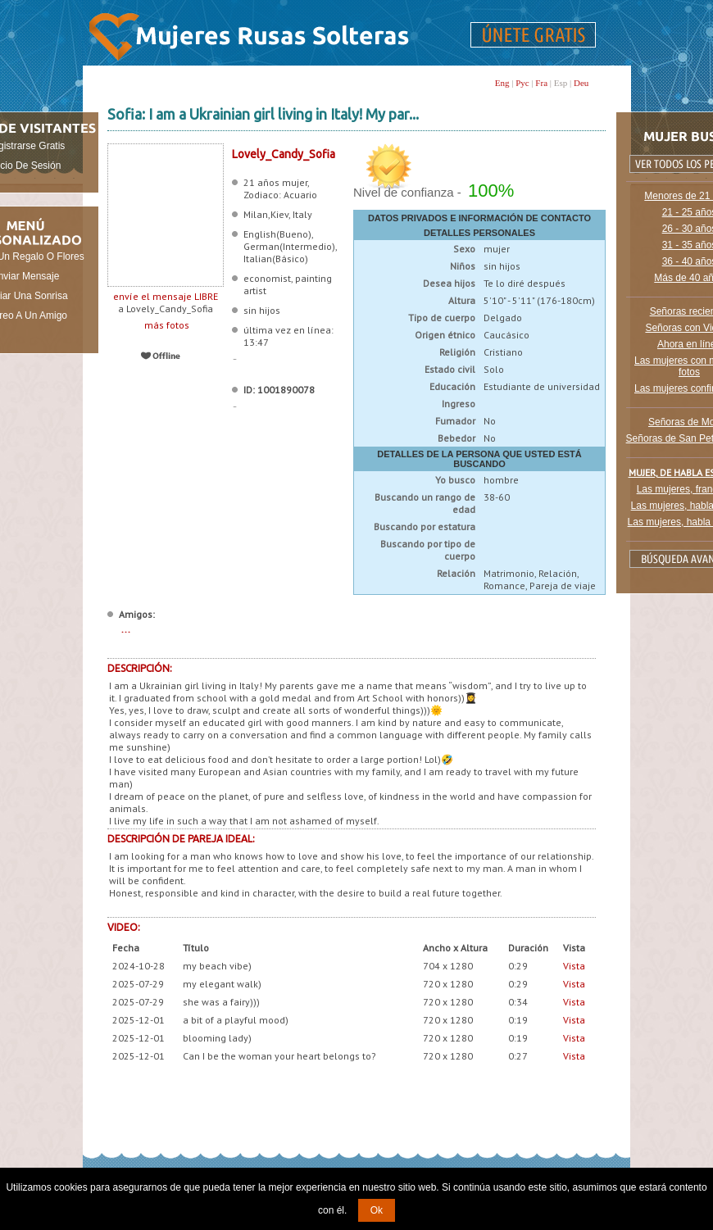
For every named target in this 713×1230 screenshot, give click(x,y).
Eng (502, 83)
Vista (574, 966)
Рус (522, 83)
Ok (376, 1210)
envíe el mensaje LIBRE (165, 296)
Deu (581, 83)
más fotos (165, 325)
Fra (541, 83)
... (125, 629)
